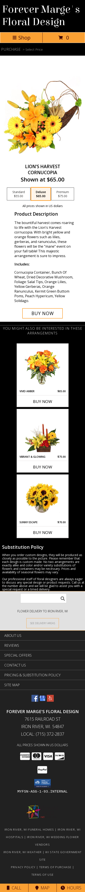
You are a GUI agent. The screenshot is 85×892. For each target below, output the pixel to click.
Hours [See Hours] (71, 888)
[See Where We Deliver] (42, 623)
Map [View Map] (42, 888)
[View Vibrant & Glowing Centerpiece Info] (42, 432)
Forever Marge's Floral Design (41, 15)
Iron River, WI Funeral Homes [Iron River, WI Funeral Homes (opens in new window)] (29, 829)
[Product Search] (43, 598)
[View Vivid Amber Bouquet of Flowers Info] (42, 367)
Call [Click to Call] (14, 888)
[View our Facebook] (34, 700)
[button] (42, 783)
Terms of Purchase (55, 867)
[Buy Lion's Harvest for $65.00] (42, 313)
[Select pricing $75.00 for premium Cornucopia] (62, 194)
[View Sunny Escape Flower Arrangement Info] (42, 498)
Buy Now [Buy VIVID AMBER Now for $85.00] (42, 401)
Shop (21, 37)
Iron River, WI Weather (22, 852)
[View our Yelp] (50, 700)
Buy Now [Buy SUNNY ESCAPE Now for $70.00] (42, 532)
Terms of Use (42, 875)
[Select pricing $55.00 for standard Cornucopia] (18, 194)
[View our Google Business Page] (42, 700)
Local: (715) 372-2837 (42, 734)
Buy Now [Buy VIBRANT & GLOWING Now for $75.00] (42, 467)
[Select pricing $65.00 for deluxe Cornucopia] (40, 194)
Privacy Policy (23, 867)
